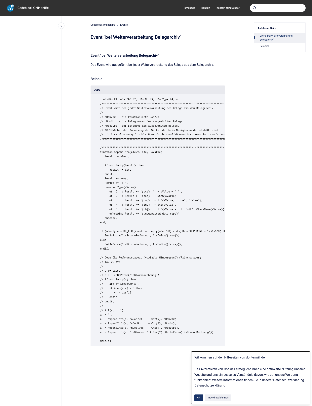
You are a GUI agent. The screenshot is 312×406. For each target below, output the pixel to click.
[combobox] (277, 8)
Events (124, 24)
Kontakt (205, 7)
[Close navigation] (61, 25)
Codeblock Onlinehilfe (33, 8)
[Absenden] (254, 8)
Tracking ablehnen (218, 397)
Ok (198, 397)
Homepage (189, 7)
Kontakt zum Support (228, 7)
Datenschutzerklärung (209, 385)
